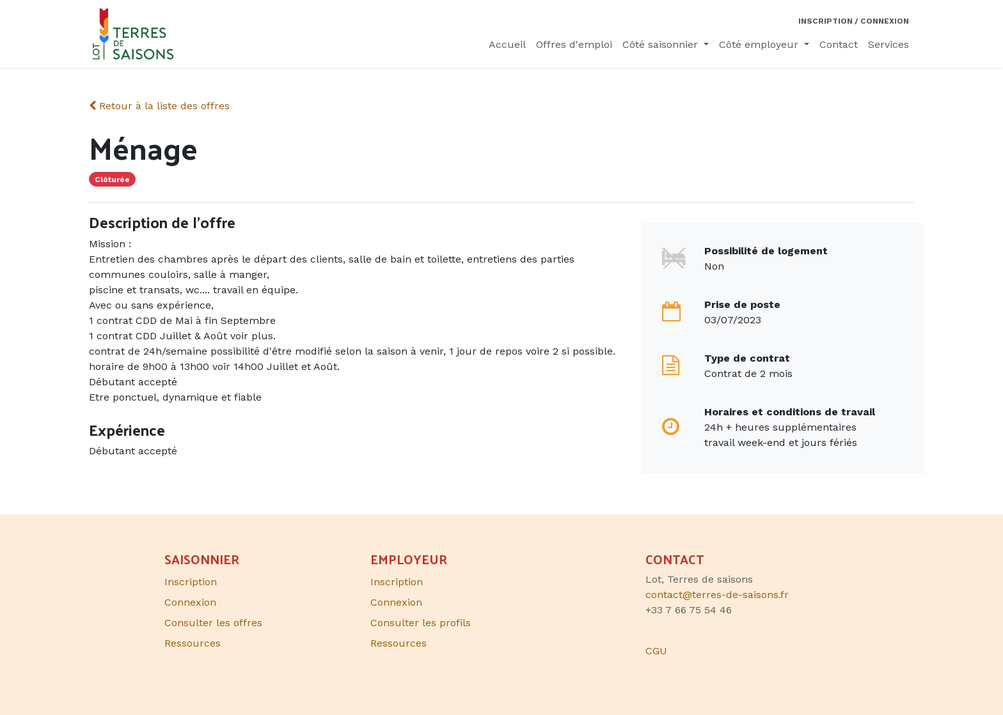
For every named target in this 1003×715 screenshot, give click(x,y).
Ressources (398, 643)
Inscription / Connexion (853, 21)
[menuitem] (507, 45)
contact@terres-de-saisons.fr (717, 594)
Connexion (396, 602)
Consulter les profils (420, 623)
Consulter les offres (213, 623)
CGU (656, 651)
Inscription (396, 582)
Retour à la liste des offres (159, 106)
